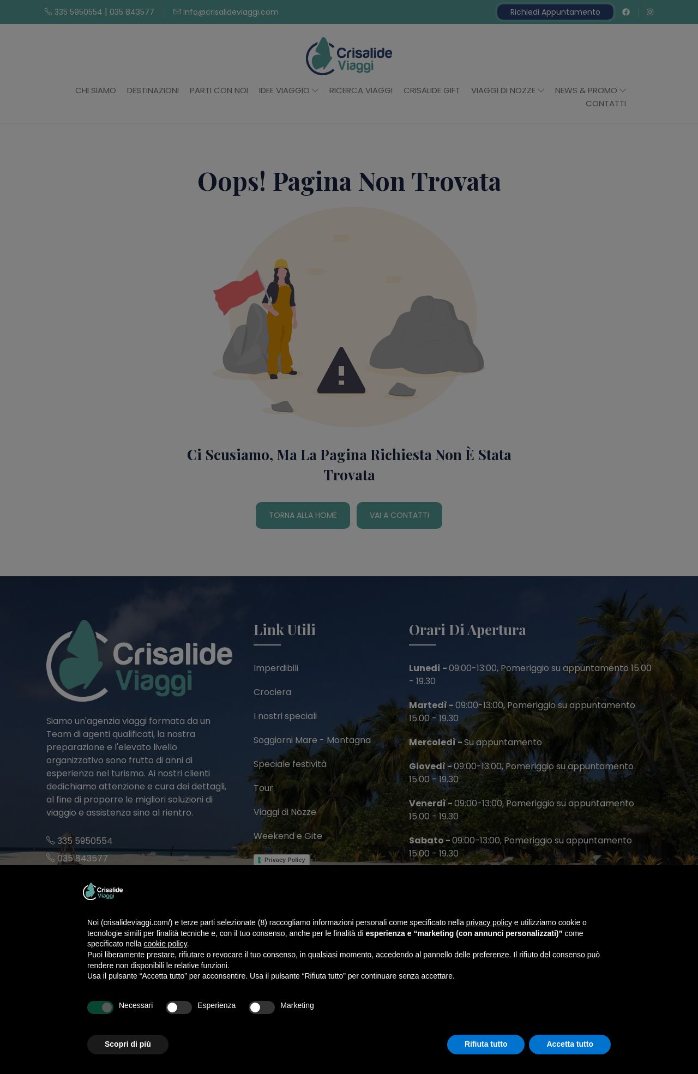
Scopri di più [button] (128, 1044)
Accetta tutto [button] (569, 1044)
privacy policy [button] (489, 922)
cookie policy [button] (165, 943)
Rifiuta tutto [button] (486, 1044)
